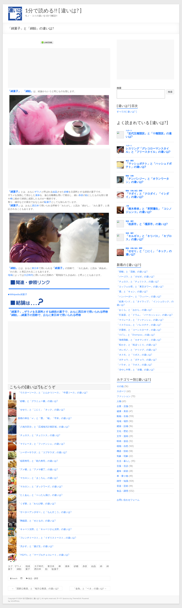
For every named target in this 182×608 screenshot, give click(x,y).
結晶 (55, 191)
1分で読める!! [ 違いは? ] (53, 10)
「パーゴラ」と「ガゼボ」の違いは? (135, 276)
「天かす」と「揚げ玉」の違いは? (35, 546)
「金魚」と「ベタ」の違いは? (89, 588)
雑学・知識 (122, 480)
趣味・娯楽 (122, 471)
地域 (10, 275)
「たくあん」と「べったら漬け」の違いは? (40, 495)
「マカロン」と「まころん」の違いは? (38, 477)
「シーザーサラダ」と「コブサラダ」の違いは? (42, 452)
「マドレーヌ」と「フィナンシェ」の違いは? (41, 443)
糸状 (80, 195)
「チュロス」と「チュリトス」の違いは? (39, 435)
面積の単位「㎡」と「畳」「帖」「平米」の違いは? (44, 418)
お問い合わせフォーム (128, 499)
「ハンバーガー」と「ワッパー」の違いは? (139, 296)
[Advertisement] (59, 68)
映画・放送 (122, 441)
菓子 (15, 191)
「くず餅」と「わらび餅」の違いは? (36, 503)
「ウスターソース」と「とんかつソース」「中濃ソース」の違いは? (52, 392)
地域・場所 (122, 421)
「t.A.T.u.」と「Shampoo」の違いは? (136, 334)
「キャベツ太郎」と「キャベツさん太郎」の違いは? (44, 529)
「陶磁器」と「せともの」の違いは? (36, 520)
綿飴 (28, 91)
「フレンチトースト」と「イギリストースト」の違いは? (47, 537)
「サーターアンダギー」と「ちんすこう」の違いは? (44, 512)
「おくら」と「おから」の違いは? (134, 309)
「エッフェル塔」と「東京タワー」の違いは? (140, 286)
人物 (119, 401)
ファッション (123, 396)
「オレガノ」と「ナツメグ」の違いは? (137, 349)
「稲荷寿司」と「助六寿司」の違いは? (38, 460)
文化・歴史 (122, 431)
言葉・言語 (122, 466)
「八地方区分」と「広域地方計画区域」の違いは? (43, 426)
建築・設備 (122, 426)
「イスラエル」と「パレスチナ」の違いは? (139, 324)
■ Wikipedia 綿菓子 (17, 294)
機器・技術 (122, 451)
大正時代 (28, 275)
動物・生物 (122, 416)
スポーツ (121, 391)
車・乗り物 (122, 476)
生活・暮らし (123, 461)
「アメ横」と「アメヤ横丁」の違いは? (38, 469)
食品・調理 (33, 578)
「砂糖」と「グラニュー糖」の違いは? (38, 401)
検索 (119, 88)
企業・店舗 (122, 406)
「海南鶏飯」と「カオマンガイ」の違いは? (139, 339)
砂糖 (66, 191)
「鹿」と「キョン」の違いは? (132, 291)
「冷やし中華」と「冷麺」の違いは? (135, 369)
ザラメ (37, 191)
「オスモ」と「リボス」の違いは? (134, 354)
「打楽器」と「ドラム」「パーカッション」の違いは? (144, 314)
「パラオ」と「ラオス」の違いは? (134, 364)
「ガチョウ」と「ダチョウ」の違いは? (137, 359)
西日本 (35, 205)
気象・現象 (122, 456)
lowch (14, 578)
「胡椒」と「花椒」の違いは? (132, 271)
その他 (120, 386)
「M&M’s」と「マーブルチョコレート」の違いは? (43, 554)
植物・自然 (122, 446)
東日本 (35, 268)
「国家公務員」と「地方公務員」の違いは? (35, 588)
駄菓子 (47, 202)
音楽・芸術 (122, 485)
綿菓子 (14, 91)
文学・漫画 (122, 436)
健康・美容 (122, 411)
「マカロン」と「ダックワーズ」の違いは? (40, 486)
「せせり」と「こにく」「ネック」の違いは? (41, 409)
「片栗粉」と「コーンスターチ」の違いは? (139, 329)
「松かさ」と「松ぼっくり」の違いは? (137, 344)
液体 (37, 195)
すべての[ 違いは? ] (127, 111)
